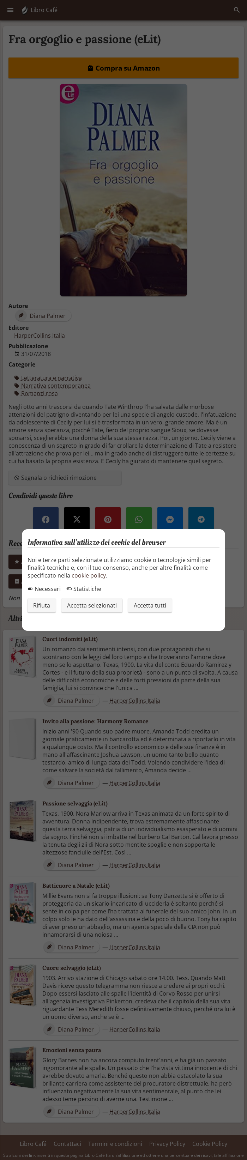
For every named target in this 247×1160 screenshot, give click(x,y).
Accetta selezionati (92, 605)
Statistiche (83, 589)
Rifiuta (41, 605)
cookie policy (89, 575)
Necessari (44, 589)
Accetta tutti (150, 605)
